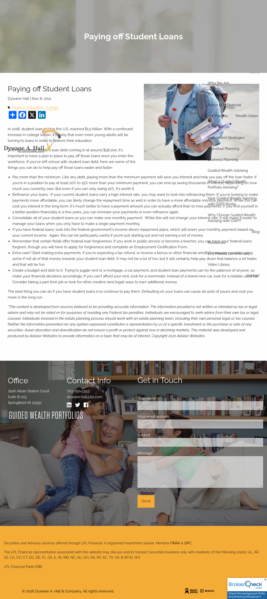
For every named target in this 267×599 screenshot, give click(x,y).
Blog (255, 232)
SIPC (188, 543)
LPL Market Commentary (229, 253)
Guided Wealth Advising (228, 170)
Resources (216, 242)
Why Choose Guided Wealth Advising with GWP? (232, 218)
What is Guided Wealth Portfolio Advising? (227, 184)
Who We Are (218, 83)
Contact (252, 275)
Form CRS (34, 567)
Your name (164, 398)
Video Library (219, 264)
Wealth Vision (246, 116)
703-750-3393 (78, 391)
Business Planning (223, 159)
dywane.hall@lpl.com (85, 397)
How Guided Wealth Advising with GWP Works (232, 201)
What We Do (218, 127)
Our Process (218, 116)
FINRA (175, 543)
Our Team (216, 94)
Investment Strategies (226, 138)
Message (163, 453)
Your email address (171, 416)
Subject (161, 435)
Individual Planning (223, 148)
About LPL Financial (224, 105)
